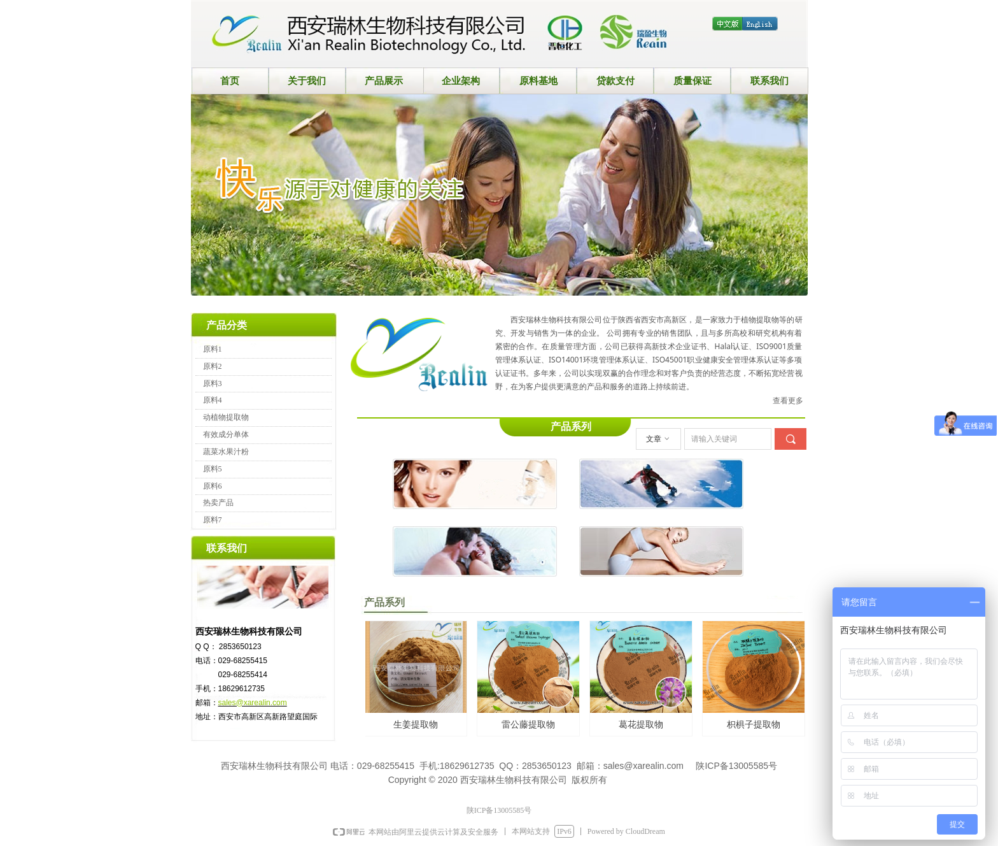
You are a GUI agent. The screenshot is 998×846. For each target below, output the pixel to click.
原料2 (212, 366)
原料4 (212, 400)
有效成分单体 (226, 434)
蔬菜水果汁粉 (226, 451)
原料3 (212, 383)
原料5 (212, 468)
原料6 (212, 486)
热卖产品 (218, 502)
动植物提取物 (226, 417)
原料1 (212, 349)
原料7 (212, 519)
